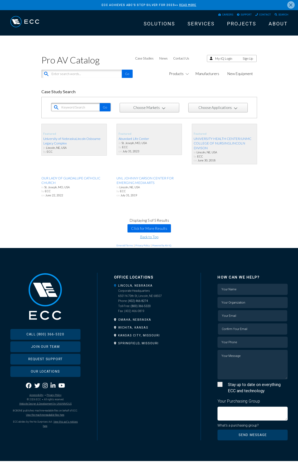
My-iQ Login (223, 63)
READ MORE (187, 5)
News (163, 63)
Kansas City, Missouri (139, 340)
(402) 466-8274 (138, 305)
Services (201, 26)
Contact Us (181, 63)
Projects (241, 26)
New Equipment (240, 78)
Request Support (45, 371)
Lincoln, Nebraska (135, 290)
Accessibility (36, 406)
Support (239, 15)
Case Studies (144, 63)
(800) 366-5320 (141, 310)
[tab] (149, 290)
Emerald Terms (125, 249)
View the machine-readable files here (45, 426)
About (278, 26)
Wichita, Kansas (133, 332)
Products (178, 78)
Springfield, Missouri (138, 348)
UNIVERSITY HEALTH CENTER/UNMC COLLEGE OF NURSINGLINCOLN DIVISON (222, 147)
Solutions (159, 26)
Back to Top (149, 241)
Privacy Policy (142, 249)
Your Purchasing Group (238, 405)
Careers (217, 15)
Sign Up (248, 63)
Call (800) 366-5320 (45, 346)
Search (282, 15)
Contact (261, 15)
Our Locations (45, 383)
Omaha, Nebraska (134, 324)
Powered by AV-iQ (161, 249)
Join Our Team (45, 359)
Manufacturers (207, 78)
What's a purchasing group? (238, 430)
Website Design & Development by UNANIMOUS (45, 415)
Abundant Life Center (134, 143)
